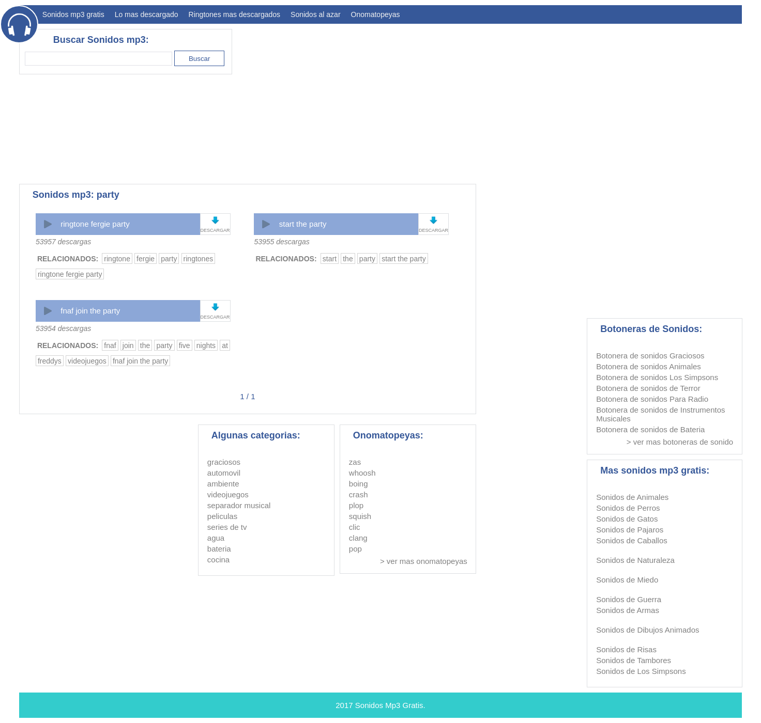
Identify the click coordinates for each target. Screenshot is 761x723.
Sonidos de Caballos (631, 540)
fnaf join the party (90, 310)
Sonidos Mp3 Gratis (389, 705)
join (128, 345)
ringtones (199, 259)
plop (356, 505)
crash (358, 494)
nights (206, 345)
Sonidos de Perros (628, 508)
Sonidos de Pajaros (629, 529)
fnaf (110, 345)
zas (355, 462)
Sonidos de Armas (627, 610)
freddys (50, 361)
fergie (145, 259)
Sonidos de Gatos (627, 518)
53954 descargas (63, 328)
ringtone (117, 259)
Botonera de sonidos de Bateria (650, 429)
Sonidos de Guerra (628, 599)
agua (215, 537)
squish (360, 516)
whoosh (362, 472)
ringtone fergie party (94, 223)
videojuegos (87, 361)
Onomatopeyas (375, 14)
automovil (223, 472)
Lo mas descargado (146, 14)
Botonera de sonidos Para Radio (652, 399)
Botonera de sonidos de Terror (648, 388)
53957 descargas (63, 242)
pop (355, 548)
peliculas (222, 516)
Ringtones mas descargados (234, 14)
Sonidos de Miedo (627, 579)
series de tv (227, 527)
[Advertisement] (554, 101)
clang (358, 537)
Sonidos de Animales (632, 497)
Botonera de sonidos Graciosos (650, 355)
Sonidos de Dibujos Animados (647, 629)
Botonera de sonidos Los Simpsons (657, 377)
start (330, 259)
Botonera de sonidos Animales (648, 366)
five (184, 345)
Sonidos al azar (316, 14)
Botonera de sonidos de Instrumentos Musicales (660, 414)
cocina (218, 559)
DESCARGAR (215, 230)
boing (358, 483)
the (348, 259)
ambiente (223, 483)
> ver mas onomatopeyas (423, 561)
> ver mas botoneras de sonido (680, 441)
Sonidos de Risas (626, 649)
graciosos (223, 462)
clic (354, 527)
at (225, 345)
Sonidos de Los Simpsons (641, 671)
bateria (219, 548)
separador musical (239, 505)
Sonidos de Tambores (633, 660)
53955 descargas (281, 242)
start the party (303, 223)
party (169, 259)
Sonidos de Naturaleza (635, 560)
